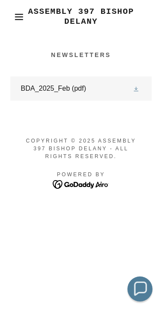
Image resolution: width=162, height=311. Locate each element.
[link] (81, 17)
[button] (12, 16)
